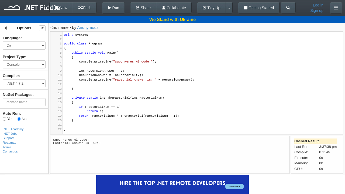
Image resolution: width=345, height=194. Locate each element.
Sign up (316, 10)
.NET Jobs (10, 133)
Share (143, 8)
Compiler (11, 76)
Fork (84, 8)
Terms (7, 147)
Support (8, 138)
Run (113, 8)
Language (11, 38)
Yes (8, 119)
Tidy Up (211, 8)
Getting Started (259, 8)
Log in (318, 5)
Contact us (10, 151)
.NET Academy (13, 129)
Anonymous (87, 27)
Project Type (14, 57)
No (21, 119)
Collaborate (174, 8)
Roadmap (9, 142)
